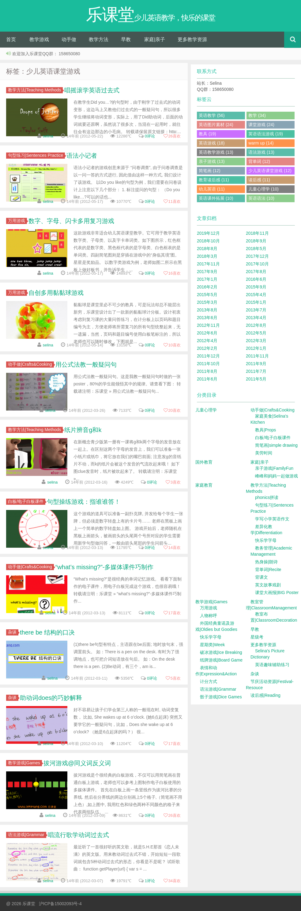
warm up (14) (260, 143)
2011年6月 (207, 378)
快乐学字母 (266, 540)
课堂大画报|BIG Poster (277, 592)
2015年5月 (207, 294)
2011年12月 (208, 355)
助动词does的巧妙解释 (51, 697)
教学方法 (98, 39)
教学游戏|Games (25, 762)
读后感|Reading (265, 695)
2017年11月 (208, 263)
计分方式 (208, 681)
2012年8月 (256, 325)
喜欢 (172, 136)
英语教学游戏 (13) (216, 152)
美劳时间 (263, 452)
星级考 (256, 637)
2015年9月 (256, 286)
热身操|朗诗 (266, 561)
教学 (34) (257, 115)
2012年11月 (208, 325)
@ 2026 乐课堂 (21, 903)
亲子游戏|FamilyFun (274, 468)
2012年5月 (256, 332)
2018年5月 (256, 248)
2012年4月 (207, 340)
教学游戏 (39, 39)
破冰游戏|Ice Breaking (221, 652)
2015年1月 (256, 302)
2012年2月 (207, 348)
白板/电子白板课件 (26, 501)
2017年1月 (207, 279)
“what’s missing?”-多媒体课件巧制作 (104, 567)
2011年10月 (208, 363)
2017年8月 (256, 271)
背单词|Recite (268, 569)
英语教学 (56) (212, 115)
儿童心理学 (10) (263, 189)
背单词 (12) (259, 161)
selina (48, 136)
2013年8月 (207, 309)
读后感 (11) (259, 179)
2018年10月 (208, 240)
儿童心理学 (206, 409)
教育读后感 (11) (214, 179)
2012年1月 (256, 348)
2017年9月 (207, 271)
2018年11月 (257, 233)
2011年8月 (207, 371)
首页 (11, 39)
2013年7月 (256, 309)
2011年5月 (256, 378)
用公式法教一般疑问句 (86, 364)
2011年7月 (256, 371)
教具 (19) (207, 133)
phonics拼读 (266, 497)
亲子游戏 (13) (212, 161)
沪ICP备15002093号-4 (60, 903)
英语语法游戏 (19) (265, 133)
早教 (126, 39)
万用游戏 (17, 220)
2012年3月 (256, 340)
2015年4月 (256, 294)
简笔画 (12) (209, 170)
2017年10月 (257, 263)
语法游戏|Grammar (27, 834)
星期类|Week (212, 644)
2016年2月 (207, 286)
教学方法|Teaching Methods (35, 89)
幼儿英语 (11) (212, 189)
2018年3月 (207, 256)
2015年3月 (207, 302)
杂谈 (13, 632)
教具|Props (265, 429)
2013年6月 (207, 317)
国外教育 (204, 462)
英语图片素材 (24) (216, 124)
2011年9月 (256, 363)
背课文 (261, 577)
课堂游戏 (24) (261, 124)
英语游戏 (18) (212, 143)
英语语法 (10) (261, 198)
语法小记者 (81, 155)
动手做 (69, 39)
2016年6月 (256, 279)
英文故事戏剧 (268, 584)
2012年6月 (207, 332)
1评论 (150, 880)
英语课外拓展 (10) (216, 198)
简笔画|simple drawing (276, 445)
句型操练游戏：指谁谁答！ (83, 501)
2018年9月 (256, 240)
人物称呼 (208, 615)
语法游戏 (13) (261, 152)
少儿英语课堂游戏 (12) (270, 170)
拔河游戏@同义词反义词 (77, 763)
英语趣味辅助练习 (272, 664)
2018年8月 (207, 248)
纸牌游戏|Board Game (221, 660)
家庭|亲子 (154, 39)
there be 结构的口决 (47, 632)
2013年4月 (256, 317)
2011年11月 (257, 355)
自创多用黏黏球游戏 (56, 292)
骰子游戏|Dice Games (221, 696)
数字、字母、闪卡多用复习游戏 (71, 221)
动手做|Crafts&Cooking (31, 364)
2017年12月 (257, 256)
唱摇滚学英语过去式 (91, 90)
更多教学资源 (192, 39)
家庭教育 (204, 485)
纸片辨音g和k (82, 430)
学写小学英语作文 (272, 518)
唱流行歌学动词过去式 (78, 835)
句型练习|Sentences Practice (36, 155)
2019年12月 (208, 233)
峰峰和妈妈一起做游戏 (276, 475)
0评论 (150, 136)
